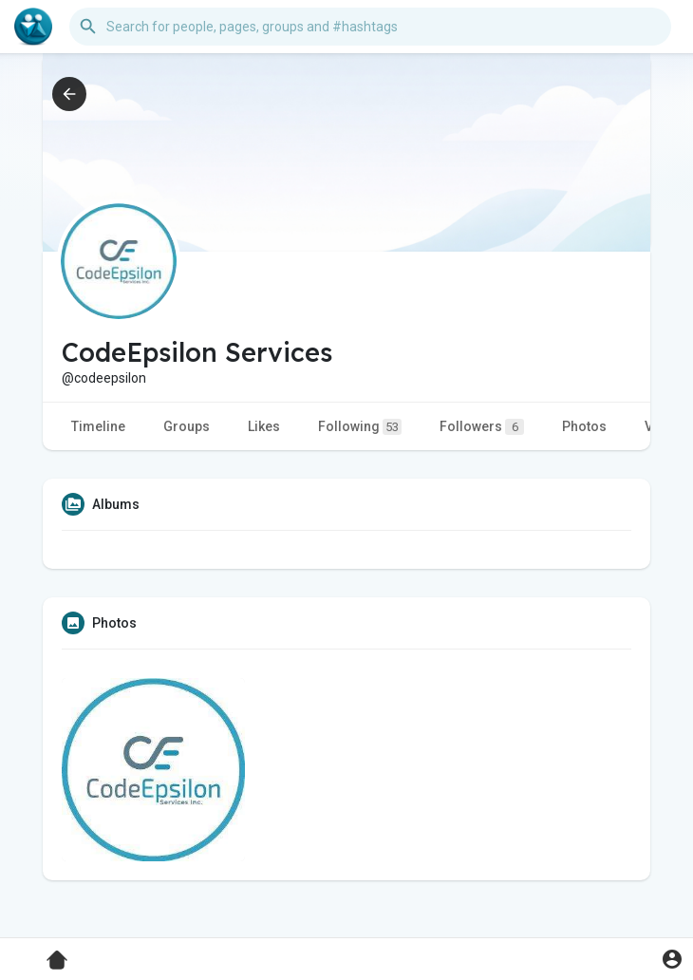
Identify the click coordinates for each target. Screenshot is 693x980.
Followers (482, 427)
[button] (370, 27)
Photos (584, 426)
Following (360, 427)
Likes (264, 426)
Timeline (98, 426)
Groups (186, 426)
